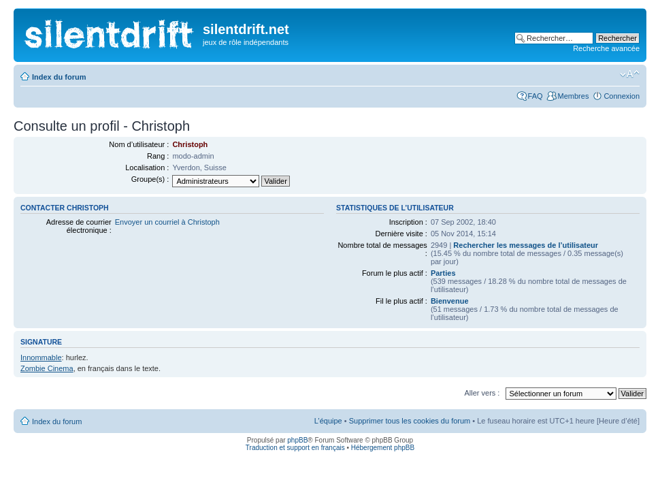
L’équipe (328, 421)
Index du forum (59, 77)
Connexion (622, 96)
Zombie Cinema (46, 368)
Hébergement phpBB (382, 447)
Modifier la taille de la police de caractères (630, 74)
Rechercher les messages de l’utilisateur (525, 245)
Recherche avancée (606, 48)
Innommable (41, 357)
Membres (573, 96)
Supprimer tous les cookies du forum (410, 421)
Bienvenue (450, 301)
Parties (443, 273)
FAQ (535, 96)
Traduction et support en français (295, 447)
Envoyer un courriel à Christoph (167, 222)
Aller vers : (481, 393)
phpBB (297, 440)
